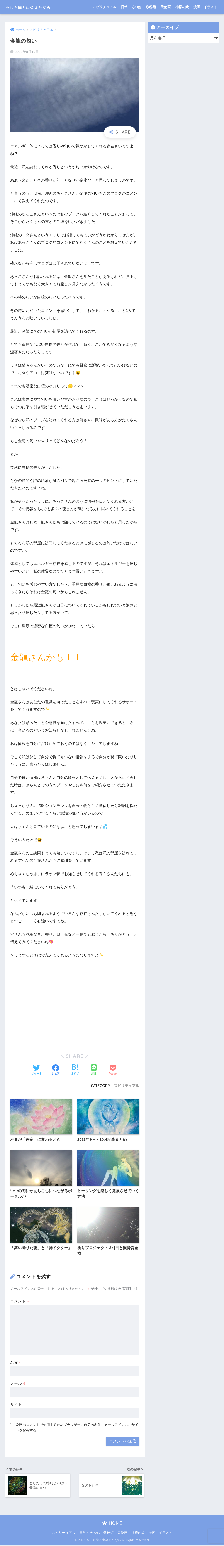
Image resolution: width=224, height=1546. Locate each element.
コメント (20, 1302)
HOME (112, 1524)
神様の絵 (182, 7)
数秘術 (151, 7)
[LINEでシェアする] (94, 1070)
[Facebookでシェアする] (55, 1070)
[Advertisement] (74, 1009)
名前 (16, 1363)
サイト (16, 1405)
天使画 (166, 7)
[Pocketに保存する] (113, 1070)
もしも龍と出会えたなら (36, 7)
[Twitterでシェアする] (36, 1070)
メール (18, 1384)
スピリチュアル (104, 7)
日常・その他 (131, 7)
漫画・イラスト (205, 7)
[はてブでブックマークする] (75, 1070)
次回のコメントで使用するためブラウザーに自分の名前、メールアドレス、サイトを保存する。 (77, 1428)
